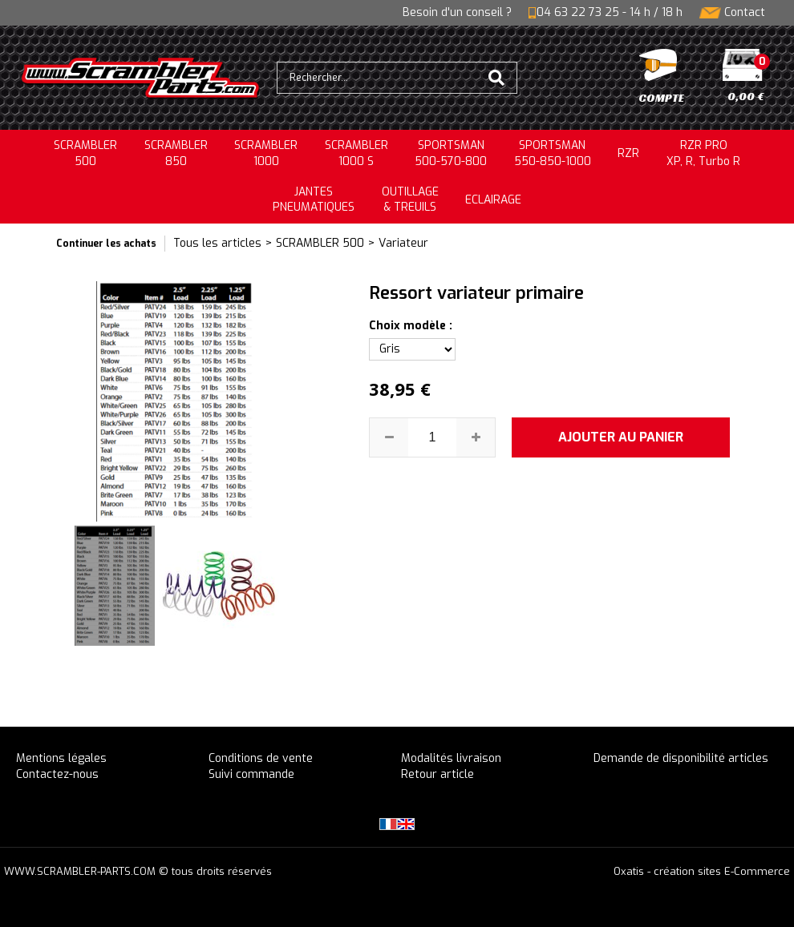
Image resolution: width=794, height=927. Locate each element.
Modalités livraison (451, 758)
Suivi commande (251, 774)
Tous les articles (217, 243)
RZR (628, 153)
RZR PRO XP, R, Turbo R (703, 153)
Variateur (403, 243)
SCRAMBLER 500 (320, 243)
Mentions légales (61, 758)
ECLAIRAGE (493, 200)
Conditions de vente (261, 758)
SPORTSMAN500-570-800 (451, 153)
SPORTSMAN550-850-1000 (552, 153)
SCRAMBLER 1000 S (356, 153)
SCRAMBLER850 (176, 153)
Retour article (437, 774)
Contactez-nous (57, 774)
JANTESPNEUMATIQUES (313, 200)
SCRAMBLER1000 (266, 153)
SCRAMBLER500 (85, 153)
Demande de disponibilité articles (680, 758)
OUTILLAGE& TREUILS (410, 200)
